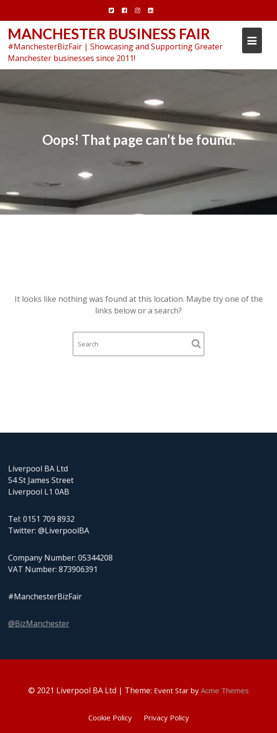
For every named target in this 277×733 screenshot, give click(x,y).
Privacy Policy (166, 717)
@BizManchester (39, 623)
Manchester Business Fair (109, 33)
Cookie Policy (110, 717)
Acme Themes (225, 690)
